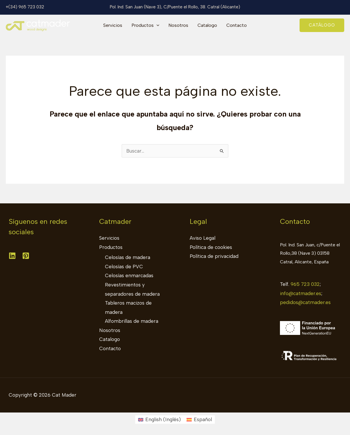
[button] (322, 25)
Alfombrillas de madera (131, 321)
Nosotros (178, 25)
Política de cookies (211, 247)
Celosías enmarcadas (129, 275)
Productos (145, 25)
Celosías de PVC (124, 266)
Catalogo (207, 25)
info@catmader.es (300, 293)
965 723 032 (305, 284)
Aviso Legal (202, 238)
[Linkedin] (12, 255)
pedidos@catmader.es (305, 302)
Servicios (112, 25)
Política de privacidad (214, 256)
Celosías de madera (127, 257)
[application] (156, 25)
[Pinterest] (25, 255)
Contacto (236, 25)
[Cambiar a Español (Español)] (199, 419)
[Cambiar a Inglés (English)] (159, 419)
